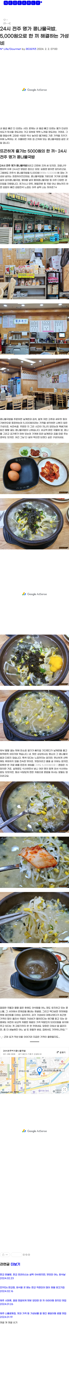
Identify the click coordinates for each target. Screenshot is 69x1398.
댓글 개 (3, 1322)
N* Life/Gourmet (10, 49)
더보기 (15, 1264)
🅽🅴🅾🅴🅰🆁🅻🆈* (22, 3)
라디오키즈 (31, 49)
